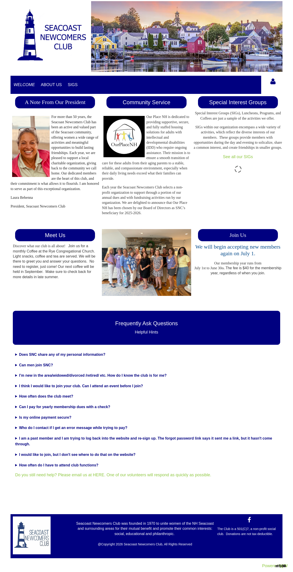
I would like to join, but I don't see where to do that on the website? (77, 455)
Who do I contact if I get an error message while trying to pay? (73, 428)
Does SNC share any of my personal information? (62, 354)
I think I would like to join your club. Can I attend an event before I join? (81, 386)
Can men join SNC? (36, 365)
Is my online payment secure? (45, 417)
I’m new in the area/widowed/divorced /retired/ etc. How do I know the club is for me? (93, 375)
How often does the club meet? (46, 396)
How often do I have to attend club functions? (58, 465)
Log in (273, 81)
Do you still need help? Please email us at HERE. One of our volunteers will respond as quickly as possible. (113, 475)
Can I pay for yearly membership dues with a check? (64, 407)
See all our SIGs (238, 156)
